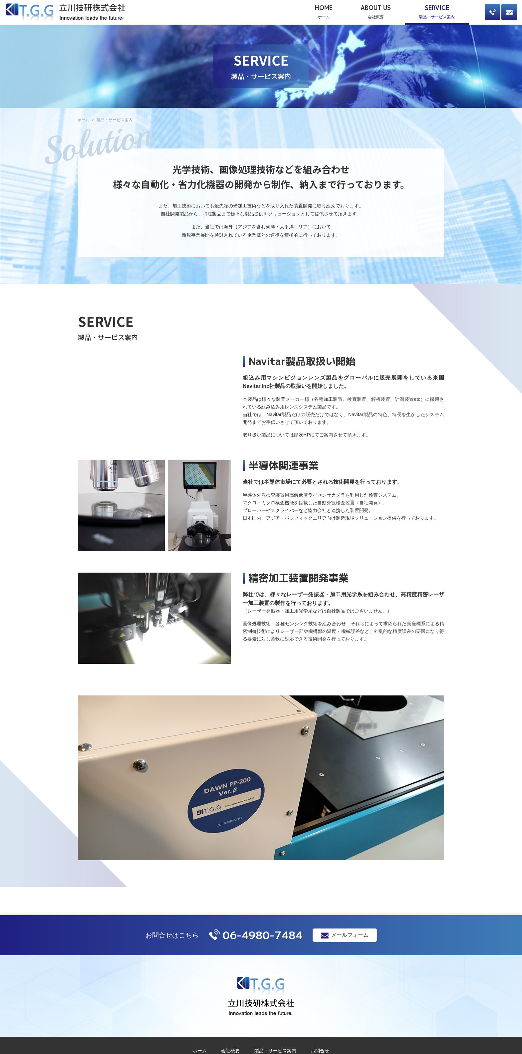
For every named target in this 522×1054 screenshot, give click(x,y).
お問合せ (320, 1050)
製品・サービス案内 (437, 12)
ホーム (324, 12)
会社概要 (376, 12)
